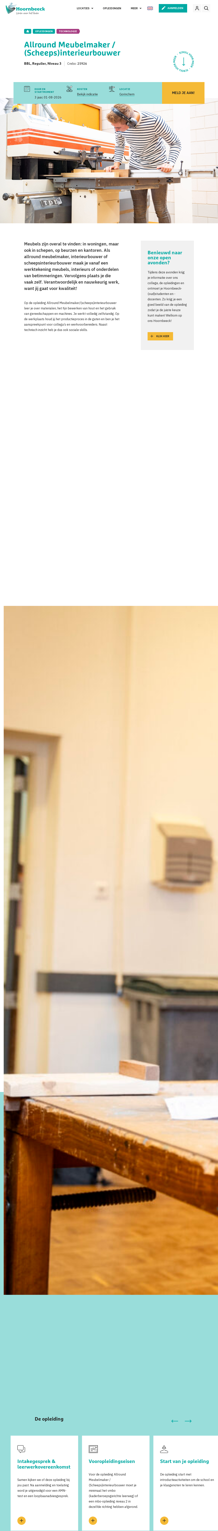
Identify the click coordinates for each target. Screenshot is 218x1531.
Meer (134, 8)
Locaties (83, 8)
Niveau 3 (54, 64)
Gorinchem (126, 94)
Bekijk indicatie (87, 94)
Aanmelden (175, 8)
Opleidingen (112, 8)
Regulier (39, 64)
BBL (27, 64)
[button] (174, 1421)
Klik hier (162, 336)
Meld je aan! (183, 93)
